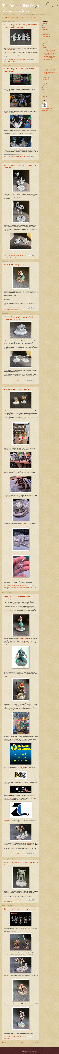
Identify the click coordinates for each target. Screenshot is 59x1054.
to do (16, 61)
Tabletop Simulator (16, 158)
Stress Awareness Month (30, 412)
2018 (44, 85)
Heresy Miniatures (29, 737)
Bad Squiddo (9, 49)
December (46, 34)
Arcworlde (33, 795)
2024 (44, 27)
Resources (33, 17)
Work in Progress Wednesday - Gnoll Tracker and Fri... (50, 62)
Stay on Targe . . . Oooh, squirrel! (17, 389)
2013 (44, 94)
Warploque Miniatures (8, 798)
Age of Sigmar (9, 257)
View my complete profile (47, 110)
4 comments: (23, 59)
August (45, 41)
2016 (44, 89)
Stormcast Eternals (19, 257)
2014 (44, 92)
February (46, 77)
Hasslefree (22, 767)
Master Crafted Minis (30, 780)
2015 (44, 91)
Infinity (11, 158)
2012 (44, 96)
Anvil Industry (11, 670)
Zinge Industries (7, 820)
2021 (44, 32)
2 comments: (23, 156)
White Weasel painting (31, 929)
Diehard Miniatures (30, 843)
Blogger (35, 1051)
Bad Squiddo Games (22, 638)
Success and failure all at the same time (19, 909)
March (45, 75)
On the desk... (15, 17)
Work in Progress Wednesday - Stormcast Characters (50, 57)
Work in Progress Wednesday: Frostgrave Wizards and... (50, 51)
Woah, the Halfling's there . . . (15, 264)
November (46, 36)
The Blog (6, 17)
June (45, 45)
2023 (44, 29)
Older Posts (36, 1042)
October (46, 38)
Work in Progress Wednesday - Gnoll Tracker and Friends (18, 318)
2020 (44, 81)
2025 (44, 25)
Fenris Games (27, 523)
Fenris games (9, 587)
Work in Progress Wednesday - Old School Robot (50, 70)
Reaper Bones (13, 309)
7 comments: (23, 853)
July (45, 43)
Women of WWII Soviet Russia (25, 642)
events (8, 158)
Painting (12, 61)
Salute (13, 601)
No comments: (23, 255)
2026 (44, 23)
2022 (44, 31)
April (45, 49)
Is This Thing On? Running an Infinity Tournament (50, 54)
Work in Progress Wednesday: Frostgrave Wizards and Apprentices (20, 25)
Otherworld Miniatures (22, 587)
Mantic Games (15, 587)
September (46, 39)
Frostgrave (9, 61)
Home (21, 1042)
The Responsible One (47, 108)
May (45, 47)
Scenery (5, 588)
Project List (25, 17)
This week (22, 158)
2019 (44, 83)
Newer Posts (5, 1042)
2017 (44, 87)
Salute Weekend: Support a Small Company (49, 67)
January (46, 79)
